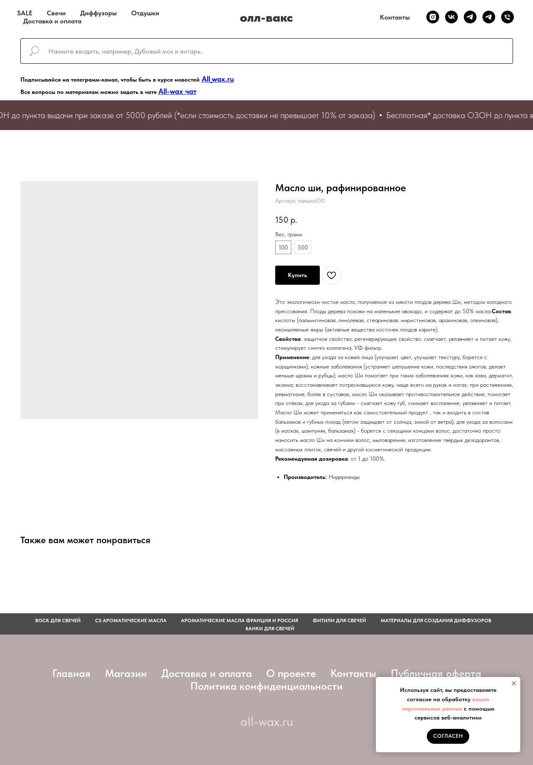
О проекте (291, 673)
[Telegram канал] (470, 17)
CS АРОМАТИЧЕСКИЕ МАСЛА (130, 620)
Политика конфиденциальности (266, 686)
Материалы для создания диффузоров (436, 620)
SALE (24, 13)
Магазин (126, 673)
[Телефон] (507, 17)
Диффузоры (98, 13)
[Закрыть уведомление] (514, 683)
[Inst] (432, 17)
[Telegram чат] (488, 17)
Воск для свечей (58, 620)
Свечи (56, 13)
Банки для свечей (269, 629)
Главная (71, 673)
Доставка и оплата (52, 21)
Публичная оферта (436, 673)
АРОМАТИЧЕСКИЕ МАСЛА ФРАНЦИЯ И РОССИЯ (239, 620)
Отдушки (145, 13)
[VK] (451, 17)
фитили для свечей (339, 620)
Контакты (395, 17)
